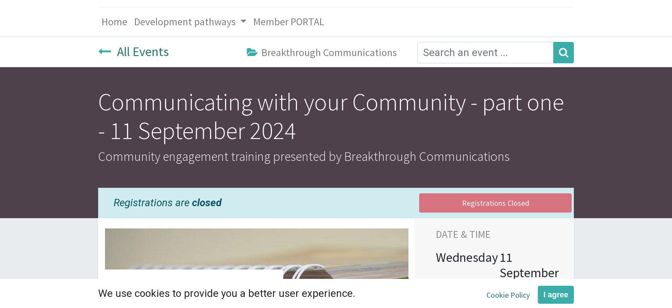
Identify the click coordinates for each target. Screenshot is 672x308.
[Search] (563, 52)
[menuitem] (114, 22)
